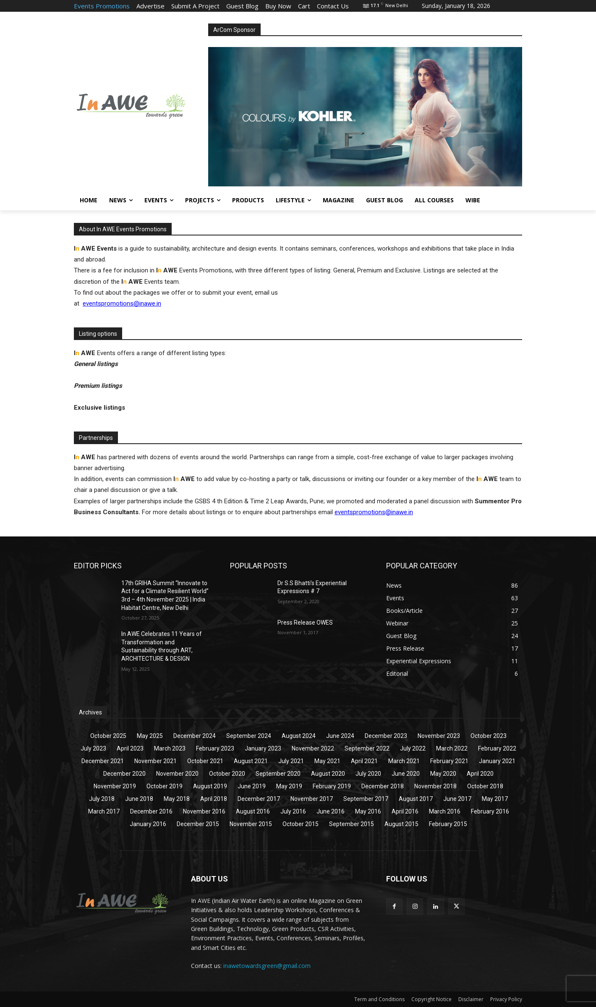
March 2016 (444, 811)
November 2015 (251, 824)
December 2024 (194, 735)
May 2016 (368, 811)
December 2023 (386, 735)
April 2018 (213, 798)
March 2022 (452, 748)
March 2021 (404, 761)
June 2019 (252, 786)
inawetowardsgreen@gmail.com (267, 966)
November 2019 (115, 786)
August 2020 (328, 773)
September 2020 (278, 773)
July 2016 (293, 811)
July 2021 (291, 761)
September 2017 (365, 798)
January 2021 (497, 761)
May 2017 (495, 798)
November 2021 (155, 761)
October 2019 (164, 786)
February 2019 (332, 786)
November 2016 (204, 811)
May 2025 (150, 735)
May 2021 (327, 761)
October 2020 (227, 773)
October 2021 (205, 761)
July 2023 (93, 748)
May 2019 (289, 786)
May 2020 (443, 773)
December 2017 (259, 798)
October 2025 (108, 735)
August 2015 (401, 824)
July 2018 (102, 798)
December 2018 (382, 786)
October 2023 (489, 735)
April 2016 (405, 811)
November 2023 (439, 735)
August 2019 (210, 786)
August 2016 (253, 811)
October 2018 (485, 786)
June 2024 (340, 735)
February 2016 (490, 811)
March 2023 (170, 748)
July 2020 (368, 773)
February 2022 (497, 748)
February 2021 (449, 761)
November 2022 (313, 748)
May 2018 (177, 798)
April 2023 (130, 748)
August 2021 (251, 761)
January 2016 (148, 824)
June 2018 (139, 798)
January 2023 (263, 748)
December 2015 (198, 824)
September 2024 (248, 735)
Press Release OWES (305, 622)
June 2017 (457, 798)
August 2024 (299, 735)
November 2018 (435, 786)
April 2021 (364, 761)
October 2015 (300, 824)
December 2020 (124, 773)
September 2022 (367, 748)
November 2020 (177, 773)
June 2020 (406, 773)
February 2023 (215, 748)
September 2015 (351, 824)
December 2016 (151, 811)
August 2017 (416, 798)
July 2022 (413, 748)
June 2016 (330, 811)
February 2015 (448, 824)
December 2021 (102, 761)
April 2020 (480, 773)
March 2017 (104, 811)
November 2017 (311, 798)
